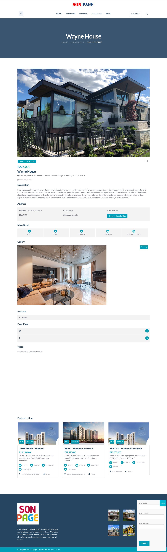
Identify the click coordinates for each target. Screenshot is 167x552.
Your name (151, 505)
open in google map (117, 216)
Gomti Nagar (117, 471)
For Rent (70, 14)
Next (146, 247)
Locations (97, 14)
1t (20, 331)
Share (48, 474)
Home (59, 14)
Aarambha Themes (53, 550)
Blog (108, 14)
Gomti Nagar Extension (30, 474)
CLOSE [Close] (163, 503)
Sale (21, 161)
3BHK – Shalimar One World (78, 448)
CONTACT (135, 14)
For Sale (83, 14)
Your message (151, 525)
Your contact (151, 515)
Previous (142, 247)
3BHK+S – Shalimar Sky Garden (126, 448)
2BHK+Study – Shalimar (31, 448)
